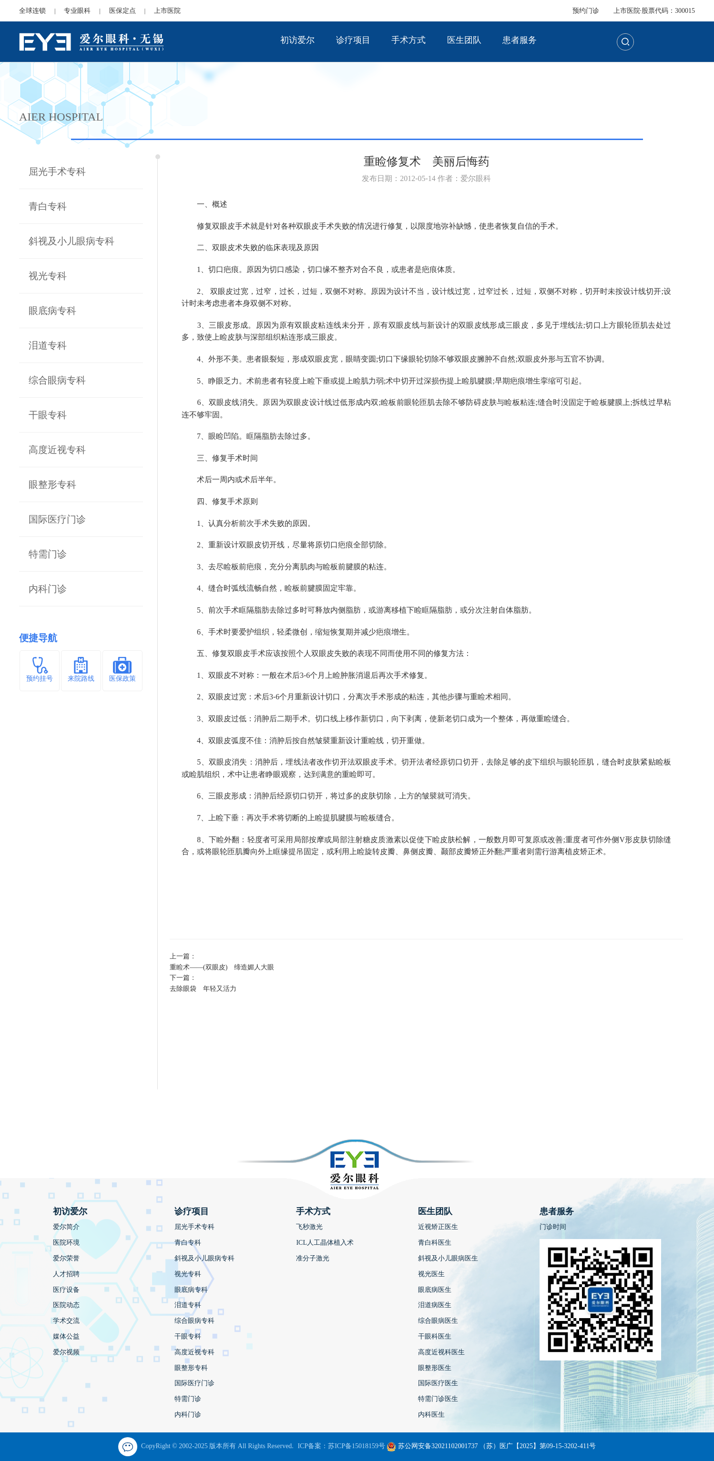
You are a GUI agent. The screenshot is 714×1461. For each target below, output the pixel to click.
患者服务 (519, 40)
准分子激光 (312, 1258)
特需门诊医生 (438, 1398)
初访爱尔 (297, 40)
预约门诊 (585, 10)
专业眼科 (77, 10)
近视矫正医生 (438, 1226)
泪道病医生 (434, 1305)
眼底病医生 (434, 1289)
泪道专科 (48, 345)
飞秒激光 (309, 1226)
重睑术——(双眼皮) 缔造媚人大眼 (222, 967)
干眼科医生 (434, 1336)
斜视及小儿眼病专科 (71, 241)
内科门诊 (48, 589)
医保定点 (122, 10)
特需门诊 (48, 554)
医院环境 (66, 1242)
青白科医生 (434, 1242)
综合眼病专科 (57, 380)
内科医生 (431, 1414)
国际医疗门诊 (57, 519)
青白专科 (48, 206)
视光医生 (431, 1274)
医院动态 (66, 1305)
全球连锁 (32, 10)
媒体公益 (66, 1336)
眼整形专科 (52, 484)
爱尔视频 (66, 1352)
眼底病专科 (52, 310)
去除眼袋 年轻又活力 (206, 988)
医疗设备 (66, 1289)
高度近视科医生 (441, 1352)
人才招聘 (66, 1274)
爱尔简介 (66, 1226)
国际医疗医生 (438, 1383)
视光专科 (48, 276)
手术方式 (408, 40)
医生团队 (464, 40)
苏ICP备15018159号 (356, 1446)
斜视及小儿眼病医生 (448, 1258)
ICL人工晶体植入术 (325, 1242)
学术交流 (66, 1320)
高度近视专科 (57, 449)
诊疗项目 (353, 40)
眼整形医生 (434, 1367)
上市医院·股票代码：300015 (654, 10)
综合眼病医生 (438, 1320)
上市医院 (167, 10)
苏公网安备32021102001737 (432, 1446)
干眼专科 (48, 415)
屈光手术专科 (57, 171)
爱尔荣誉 (66, 1258)
